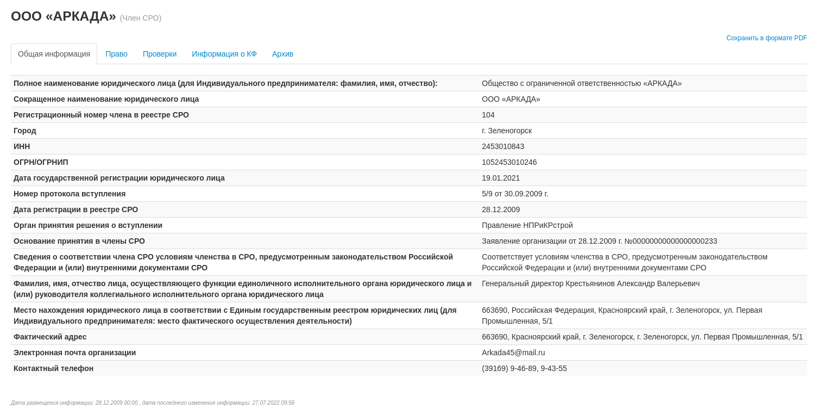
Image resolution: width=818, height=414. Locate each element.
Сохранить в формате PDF (766, 38)
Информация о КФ (224, 54)
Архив (282, 54)
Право (116, 54)
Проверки (160, 54)
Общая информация (54, 54)
